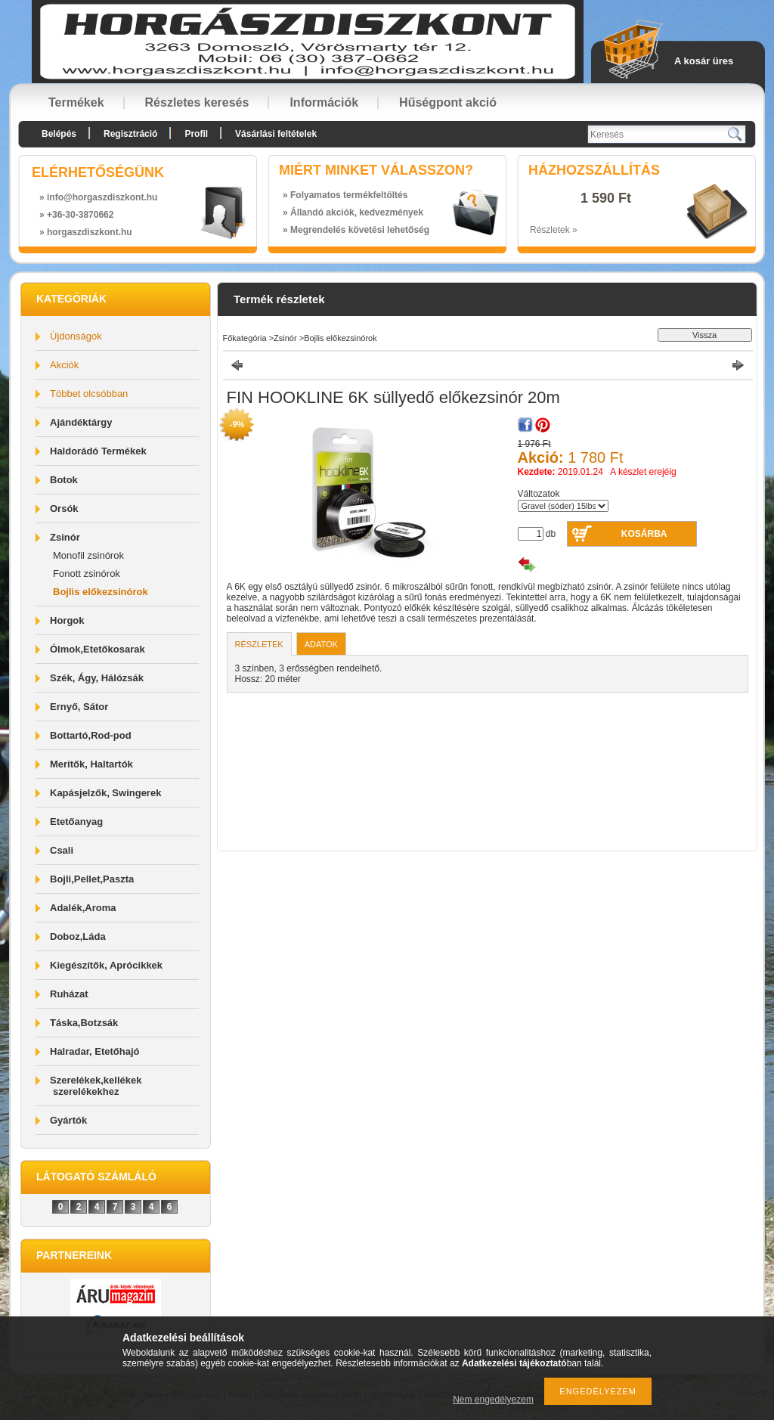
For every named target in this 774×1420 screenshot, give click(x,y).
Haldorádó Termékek (98, 451)
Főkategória (245, 338)
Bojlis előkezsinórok (100, 591)
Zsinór (285, 338)
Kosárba (644, 534)
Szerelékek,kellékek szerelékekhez (95, 1085)
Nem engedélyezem (493, 1399)
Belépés (59, 134)
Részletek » (553, 230)
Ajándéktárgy (81, 422)
